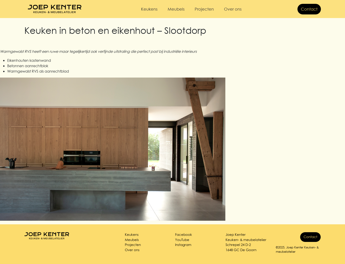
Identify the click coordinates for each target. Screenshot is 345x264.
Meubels (176, 9)
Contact (309, 9)
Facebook (183, 234)
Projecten (204, 9)
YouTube (182, 239)
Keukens (149, 9)
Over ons (233, 9)
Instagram (183, 244)
